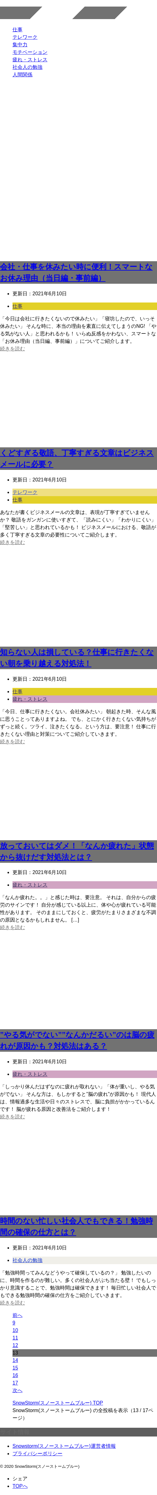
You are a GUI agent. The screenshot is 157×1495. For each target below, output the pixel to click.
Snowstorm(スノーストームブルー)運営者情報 (64, 1446)
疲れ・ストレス (29, 59)
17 (15, 1383)
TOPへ (20, 1486)
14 (15, 1360)
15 (15, 1367)
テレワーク (24, 37)
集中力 (19, 44)
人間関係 (22, 74)
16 (15, 1375)
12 (15, 1345)
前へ (17, 1315)
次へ (17, 1390)
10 (15, 1330)
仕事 (17, 29)
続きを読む (12, 348)
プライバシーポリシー (37, 1453)
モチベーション (29, 52)
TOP (57, 1403)
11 (15, 1337)
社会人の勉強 (27, 67)
